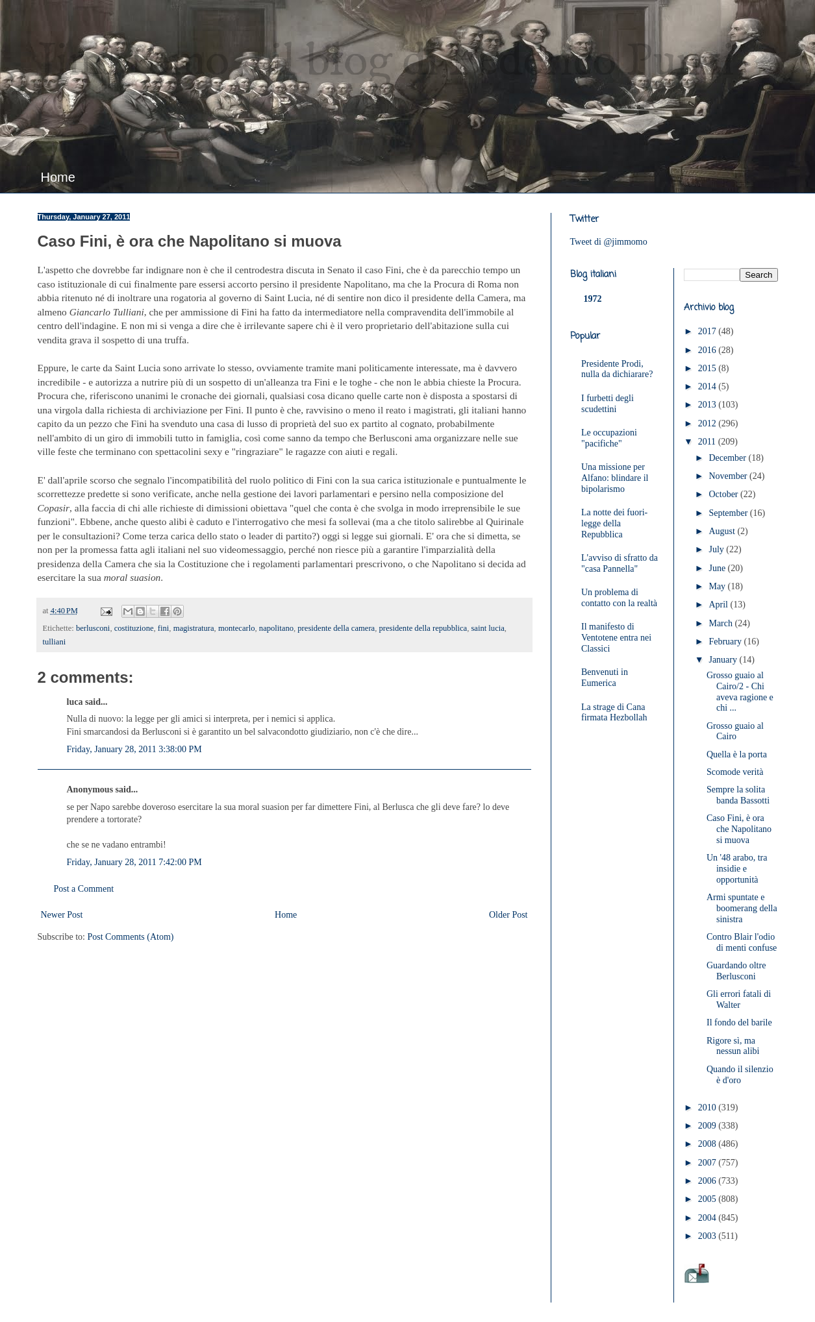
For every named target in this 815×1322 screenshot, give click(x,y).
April (719, 604)
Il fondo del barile (739, 1022)
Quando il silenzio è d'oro (740, 1074)
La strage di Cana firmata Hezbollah (614, 712)
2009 (708, 1126)
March (721, 623)
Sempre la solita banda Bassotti (738, 795)
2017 (708, 331)
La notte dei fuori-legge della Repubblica (614, 523)
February (726, 641)
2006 (708, 1181)
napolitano (276, 628)
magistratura (193, 628)
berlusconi (93, 628)
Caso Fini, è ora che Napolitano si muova (739, 829)
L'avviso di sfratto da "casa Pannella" (619, 563)
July (717, 549)
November (728, 476)
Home (58, 177)
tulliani (54, 641)
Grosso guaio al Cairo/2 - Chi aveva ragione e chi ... (740, 691)
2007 (708, 1163)
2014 (708, 386)
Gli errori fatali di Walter (739, 999)
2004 (708, 1218)
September (728, 513)
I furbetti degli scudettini (607, 403)
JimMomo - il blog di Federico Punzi (386, 62)
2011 (708, 442)
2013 (708, 405)
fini (163, 628)
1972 (593, 299)
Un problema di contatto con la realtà (619, 597)
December (728, 458)
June (717, 568)
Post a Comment (84, 889)
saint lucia (487, 628)
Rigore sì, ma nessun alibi (733, 1046)
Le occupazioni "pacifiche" (609, 438)
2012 (708, 423)
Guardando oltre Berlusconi (736, 971)
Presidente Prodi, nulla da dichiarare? (617, 369)
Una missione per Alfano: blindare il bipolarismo (614, 478)
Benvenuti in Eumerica (604, 677)
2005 (708, 1199)
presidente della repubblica (423, 628)
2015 (708, 368)
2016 (708, 350)
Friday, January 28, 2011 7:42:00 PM (134, 862)
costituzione (134, 628)
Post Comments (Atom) (131, 937)
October (724, 494)
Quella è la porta (737, 754)
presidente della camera (336, 628)
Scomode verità (735, 772)
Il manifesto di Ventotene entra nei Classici (616, 638)
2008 (708, 1144)
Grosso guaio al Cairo (735, 731)
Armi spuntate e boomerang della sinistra (742, 908)
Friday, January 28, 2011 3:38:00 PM (134, 749)
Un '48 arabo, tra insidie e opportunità (737, 869)
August (722, 531)
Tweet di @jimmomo (608, 242)
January (723, 660)
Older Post (508, 915)
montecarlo (236, 628)
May (717, 586)
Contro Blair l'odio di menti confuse (742, 942)
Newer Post (62, 915)
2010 (708, 1107)
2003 (708, 1236)
